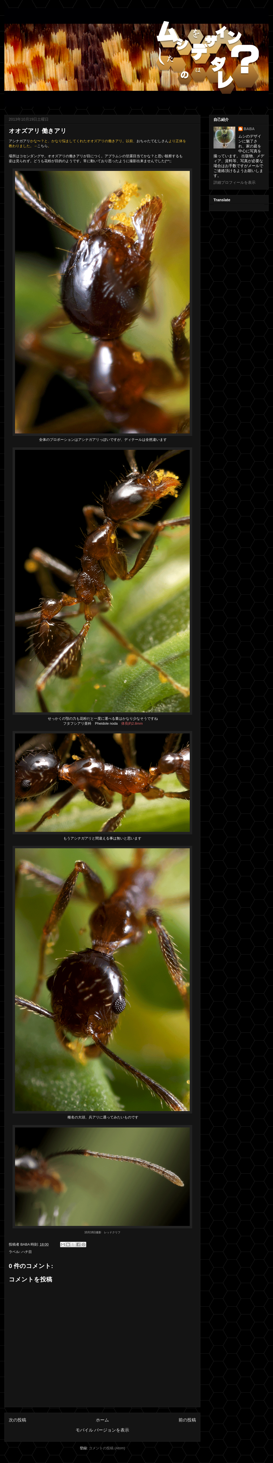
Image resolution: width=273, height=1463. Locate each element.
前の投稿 (187, 1420)
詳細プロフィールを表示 (234, 182)
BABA (249, 129)
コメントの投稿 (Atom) (107, 1448)
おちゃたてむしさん (152, 141)
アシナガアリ (19, 141)
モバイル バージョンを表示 (102, 1430)
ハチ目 (26, 1252)
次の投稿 (17, 1420)
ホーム (102, 1420)
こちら (42, 146)
